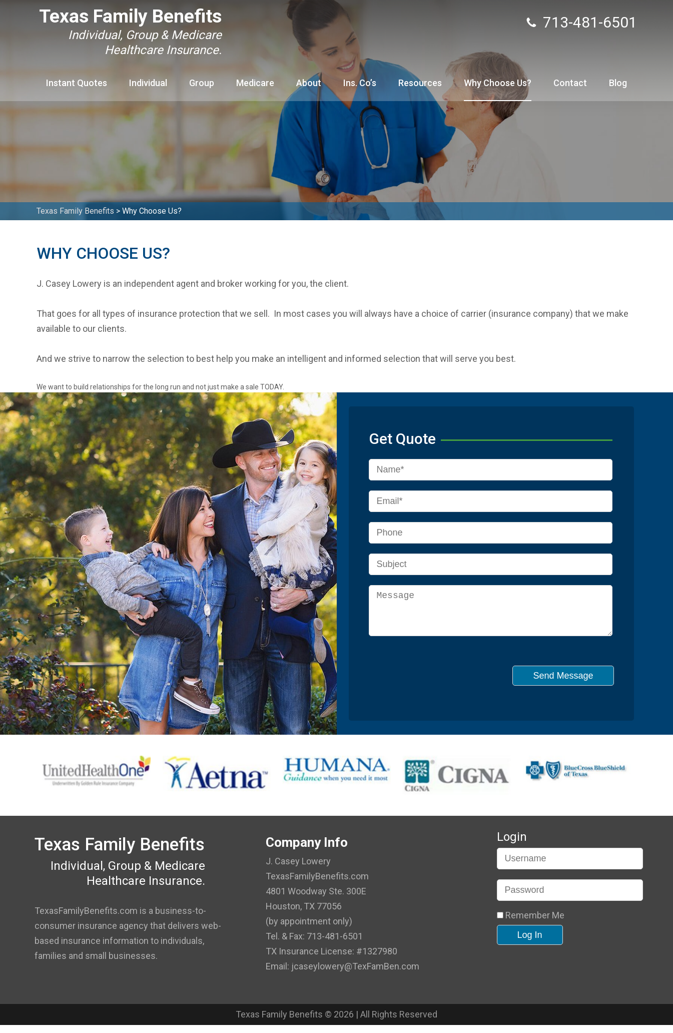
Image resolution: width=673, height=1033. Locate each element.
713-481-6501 (590, 22)
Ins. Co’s (359, 83)
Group (201, 83)
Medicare (255, 83)
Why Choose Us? (497, 83)
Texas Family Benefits (130, 16)
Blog (618, 83)
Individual (148, 83)
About (308, 83)
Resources (420, 83)
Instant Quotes (76, 83)
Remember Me (530, 923)
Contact (570, 83)
